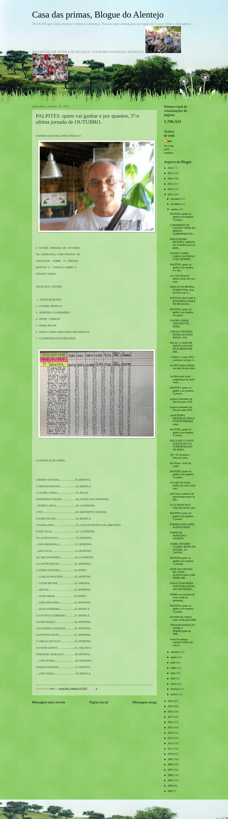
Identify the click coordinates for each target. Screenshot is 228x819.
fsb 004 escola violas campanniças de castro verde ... (182, 379)
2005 (170, 780)
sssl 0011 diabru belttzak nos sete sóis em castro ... (182, 368)
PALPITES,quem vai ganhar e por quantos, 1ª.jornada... (182, 561)
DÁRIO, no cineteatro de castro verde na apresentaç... (182, 597)
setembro (175, 652)
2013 (170, 738)
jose (169, 141)
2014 (170, 733)
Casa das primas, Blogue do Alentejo (98, 14)
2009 (170, 759)
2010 (170, 754)
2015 (170, 727)
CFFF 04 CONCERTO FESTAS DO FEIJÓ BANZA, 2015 (181, 334)
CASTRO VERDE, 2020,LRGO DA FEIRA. (179, 323)
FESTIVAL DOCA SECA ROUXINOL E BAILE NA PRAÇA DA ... (182, 301)
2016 (170, 722)
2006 (170, 775)
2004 (170, 785)
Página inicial (98, 702)
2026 (170, 168)
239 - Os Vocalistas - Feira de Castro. (180, 456)
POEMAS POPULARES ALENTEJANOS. (182, 526)
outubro (175, 209)
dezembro (176, 199)
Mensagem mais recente (48, 702)
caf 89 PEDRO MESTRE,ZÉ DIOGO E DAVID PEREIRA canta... (182, 420)
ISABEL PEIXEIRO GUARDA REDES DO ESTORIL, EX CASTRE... (183, 548)
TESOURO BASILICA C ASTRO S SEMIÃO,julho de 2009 (182, 629)
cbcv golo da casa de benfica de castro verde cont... (182, 485)
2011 (170, 748)
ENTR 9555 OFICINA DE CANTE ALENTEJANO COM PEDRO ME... (182, 573)
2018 (170, 711)
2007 (170, 769)
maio (173, 673)
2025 (170, 173)
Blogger (134, 812)
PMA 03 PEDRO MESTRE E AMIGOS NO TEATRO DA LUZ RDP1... (183, 244)
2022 (170, 189)
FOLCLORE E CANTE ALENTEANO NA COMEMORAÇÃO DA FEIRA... (182, 445)
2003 (170, 791)
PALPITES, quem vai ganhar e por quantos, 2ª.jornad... (182, 474)
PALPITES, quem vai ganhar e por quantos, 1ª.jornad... (182, 608)
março (174, 683)
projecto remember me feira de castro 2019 (181, 400)
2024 (170, 178)
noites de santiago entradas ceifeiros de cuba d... (181, 642)
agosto (174, 657)
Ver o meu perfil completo (169, 149)
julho (173, 662)
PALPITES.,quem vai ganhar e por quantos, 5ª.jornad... (182, 217)
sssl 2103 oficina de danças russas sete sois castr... (182, 278)
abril (173, 678)
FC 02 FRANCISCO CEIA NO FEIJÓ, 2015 (183, 506)
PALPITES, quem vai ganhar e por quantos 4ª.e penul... (181, 312)
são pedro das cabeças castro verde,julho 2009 (183, 618)
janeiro (174, 694)
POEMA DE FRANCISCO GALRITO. (178, 535)
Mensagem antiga (144, 702)
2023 (170, 184)
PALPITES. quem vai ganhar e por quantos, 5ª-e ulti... (182, 267)
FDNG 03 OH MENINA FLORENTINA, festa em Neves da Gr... (182, 290)
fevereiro (175, 689)
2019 (170, 706)
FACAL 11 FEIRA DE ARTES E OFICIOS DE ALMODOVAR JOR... (181, 347)
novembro (176, 204)
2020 (170, 701)
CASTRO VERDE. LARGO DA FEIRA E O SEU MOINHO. (182, 256)
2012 (170, 743)
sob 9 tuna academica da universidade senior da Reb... (182, 496)
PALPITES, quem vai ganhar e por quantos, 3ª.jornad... (182, 390)
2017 (170, 717)
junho (174, 668)
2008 (170, 764)
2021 (170, 194)
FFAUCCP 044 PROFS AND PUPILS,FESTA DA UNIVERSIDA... (182, 586)
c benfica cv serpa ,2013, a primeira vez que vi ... (183, 358)
